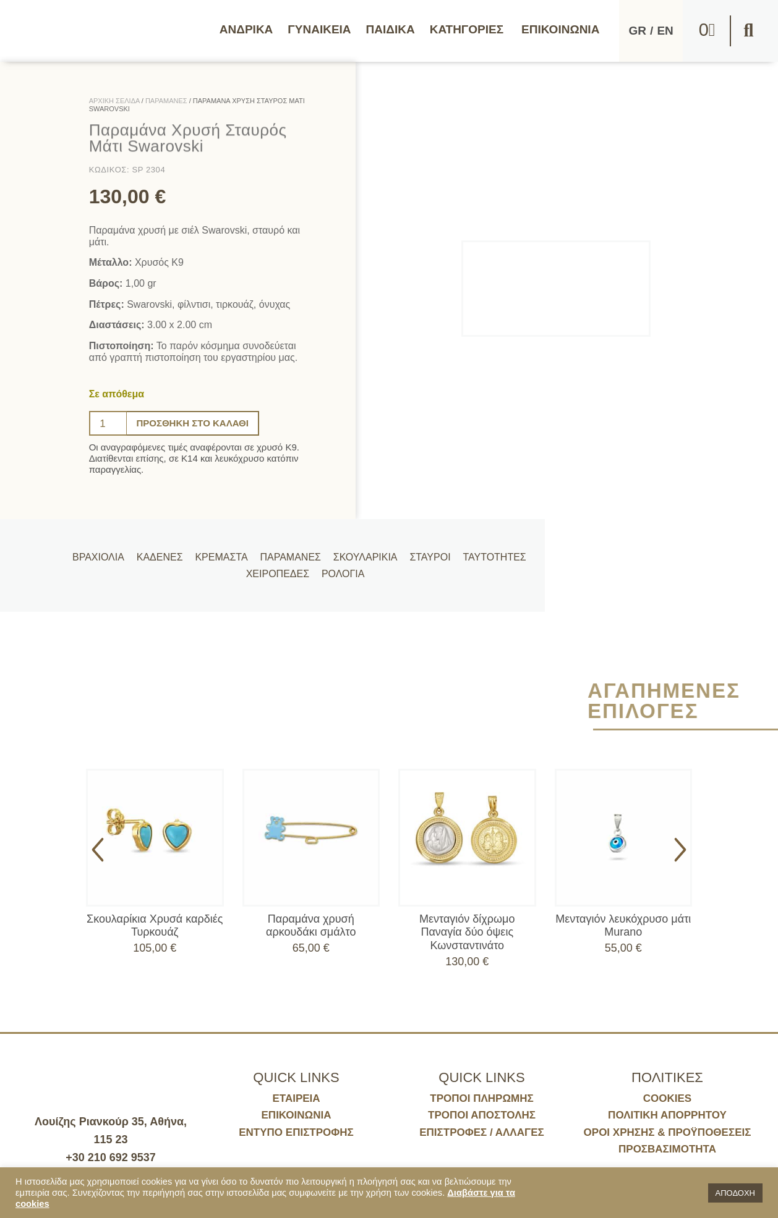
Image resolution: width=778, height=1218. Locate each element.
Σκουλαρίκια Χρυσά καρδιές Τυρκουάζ (155, 926)
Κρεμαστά (226, 552)
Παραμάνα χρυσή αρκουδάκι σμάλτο (311, 926)
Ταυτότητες (490, 552)
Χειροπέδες (275, 578)
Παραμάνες (293, 552)
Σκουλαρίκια (366, 552)
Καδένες (167, 552)
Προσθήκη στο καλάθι (197, 423)
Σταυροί (428, 552)
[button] (748, 30)
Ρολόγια (339, 578)
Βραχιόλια (108, 552)
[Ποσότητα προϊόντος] (108, 423)
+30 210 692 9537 (111, 1157)
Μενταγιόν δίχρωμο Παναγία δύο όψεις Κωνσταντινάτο (467, 932)
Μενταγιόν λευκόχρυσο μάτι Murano (623, 926)
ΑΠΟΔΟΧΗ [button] (735, 1193)
